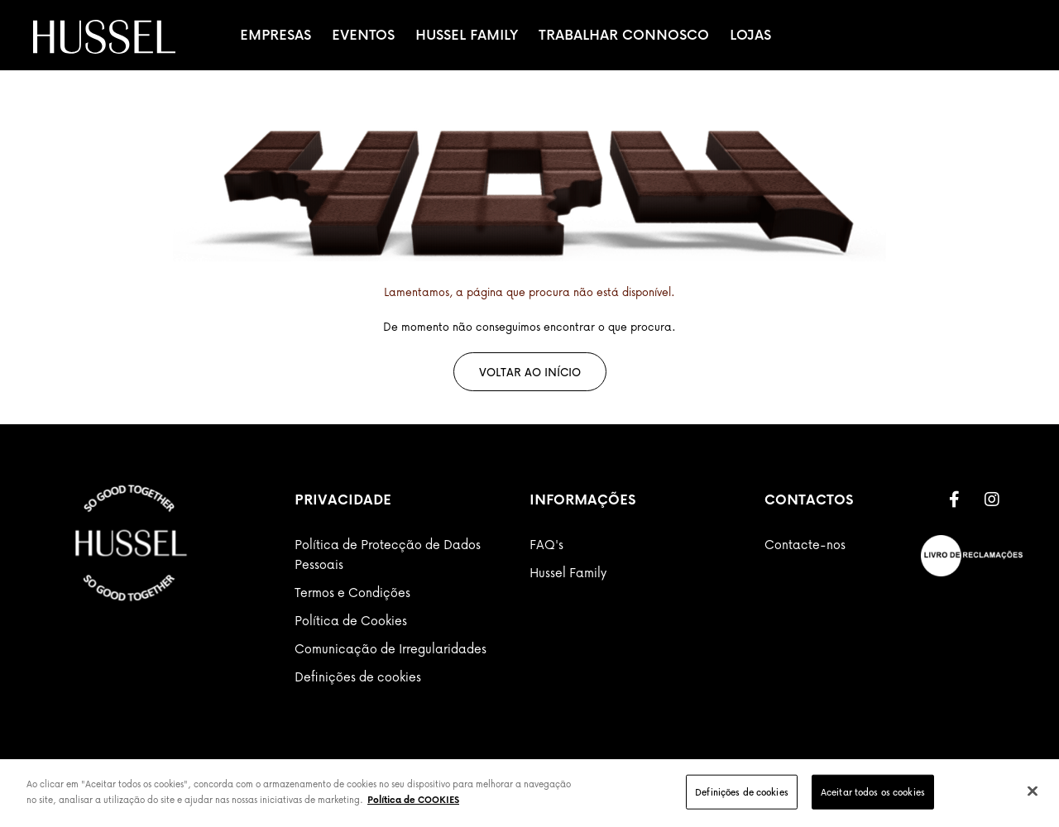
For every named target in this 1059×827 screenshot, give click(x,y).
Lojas (750, 34)
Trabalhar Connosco (624, 34)
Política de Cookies (351, 620)
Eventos (363, 34)
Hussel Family (466, 34)
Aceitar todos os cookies (873, 792)
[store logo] (104, 37)
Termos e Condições (352, 592)
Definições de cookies (358, 676)
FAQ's (546, 544)
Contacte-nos (805, 544)
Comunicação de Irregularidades (390, 648)
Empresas (275, 34)
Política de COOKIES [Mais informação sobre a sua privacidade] (413, 799)
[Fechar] (1032, 790)
